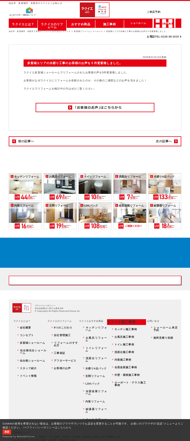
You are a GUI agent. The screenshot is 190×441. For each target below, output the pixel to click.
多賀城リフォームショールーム (88, 31)
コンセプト (24, 371)
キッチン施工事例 (122, 367)
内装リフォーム (92, 399)
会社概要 (22, 367)
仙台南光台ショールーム (31, 379)
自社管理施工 (59, 371)
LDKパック (90, 391)
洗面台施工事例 (121, 379)
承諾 (6, 432)
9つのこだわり (60, 367)
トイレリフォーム (93, 375)
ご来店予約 (164, 6)
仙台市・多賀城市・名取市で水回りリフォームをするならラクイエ (40, 31)
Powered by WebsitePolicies (19, 436)
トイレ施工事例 (121, 375)
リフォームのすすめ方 (64, 375)
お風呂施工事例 (121, 371)
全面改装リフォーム (95, 395)
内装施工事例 (120, 383)
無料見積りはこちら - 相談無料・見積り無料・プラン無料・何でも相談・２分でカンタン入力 (138, 295)
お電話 (164, 14)
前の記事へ (26, 141)
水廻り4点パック (93, 383)
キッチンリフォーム (95, 367)
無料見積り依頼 (160, 371)
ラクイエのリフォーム (52, 23)
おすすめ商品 (81, 23)
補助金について (29, 16)
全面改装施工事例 (122, 387)
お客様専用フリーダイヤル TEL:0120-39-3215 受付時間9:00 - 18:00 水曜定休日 (95, 319)
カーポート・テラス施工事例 (129, 395)
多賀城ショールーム (29, 375)
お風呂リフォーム (93, 371)
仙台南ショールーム (29, 383)
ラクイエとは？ (23, 23)
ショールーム (138, 23)
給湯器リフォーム (93, 403)
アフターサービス (61, 383)
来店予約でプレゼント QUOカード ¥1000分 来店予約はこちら (94, 257)
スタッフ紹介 (25, 387)
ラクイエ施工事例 (118, 363)
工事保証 (56, 379)
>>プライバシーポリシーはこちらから (47, 427)
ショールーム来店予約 (164, 367)
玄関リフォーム (92, 387)
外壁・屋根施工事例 (124, 391)
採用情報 (167, 23)
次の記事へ (164, 141)
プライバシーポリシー (45, 347)
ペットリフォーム (93, 407)
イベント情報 (25, 391)
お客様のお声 (59, 387)
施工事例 (109, 23)
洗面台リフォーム (93, 379)
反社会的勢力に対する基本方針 (49, 350)
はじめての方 (15, 16)
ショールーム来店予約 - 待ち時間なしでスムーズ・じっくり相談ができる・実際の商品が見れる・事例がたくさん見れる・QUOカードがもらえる (51, 295)
